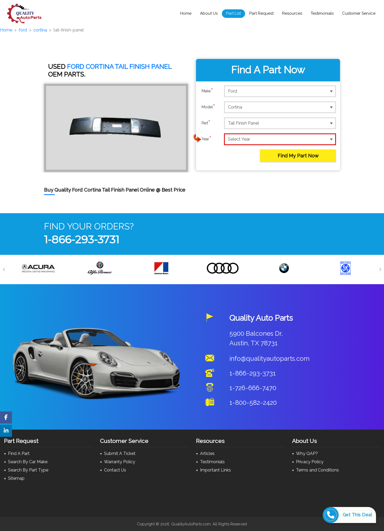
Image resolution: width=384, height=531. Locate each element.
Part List (233, 13)
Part (206, 123)
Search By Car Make (27, 461)
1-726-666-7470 (252, 388)
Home (185, 13)
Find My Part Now (298, 155)
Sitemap (16, 478)
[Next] (380, 269)
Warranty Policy (119, 461)
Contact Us (115, 470)
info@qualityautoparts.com (269, 358)
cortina (40, 30)
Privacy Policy (309, 461)
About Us (209, 13)
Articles (207, 453)
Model (208, 107)
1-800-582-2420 (253, 402)
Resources (292, 13)
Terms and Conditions (317, 470)
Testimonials (322, 13)
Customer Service (358, 13)
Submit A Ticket (119, 453)
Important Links (215, 470)
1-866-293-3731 (81, 239)
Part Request (261, 13)
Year (206, 139)
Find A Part (19, 453)
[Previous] (4, 269)
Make (207, 91)
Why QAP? (307, 453)
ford (23, 30)
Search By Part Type (28, 470)
